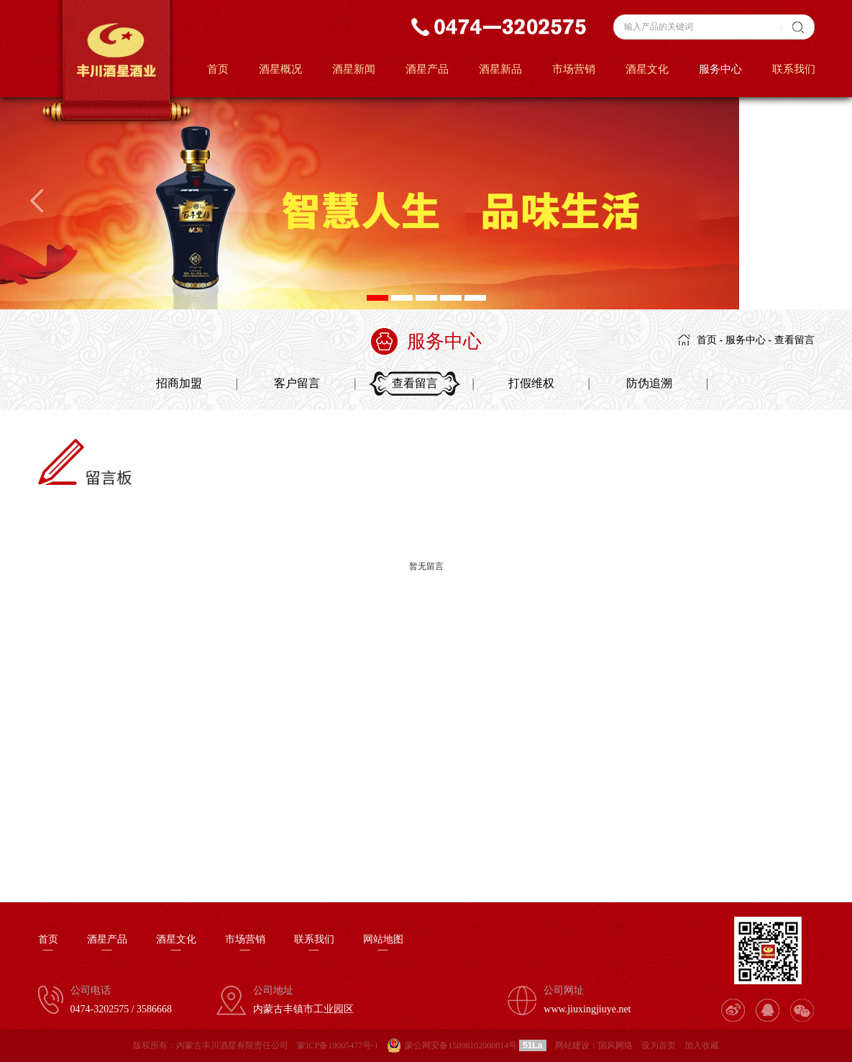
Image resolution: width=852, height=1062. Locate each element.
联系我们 (793, 69)
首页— (48, 945)
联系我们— (314, 945)
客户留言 (297, 383)
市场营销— (245, 945)
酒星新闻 (353, 69)
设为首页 (658, 1045)
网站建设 (572, 1045)
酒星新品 (500, 69)
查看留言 (794, 340)
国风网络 (615, 1045)
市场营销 (573, 69)
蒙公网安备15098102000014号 (461, 1045)
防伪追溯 (649, 383)
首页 (218, 69)
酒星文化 (647, 69)
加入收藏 (701, 1045)
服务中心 (720, 69)
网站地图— (383, 945)
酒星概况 (280, 69)
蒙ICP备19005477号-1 (337, 1045)
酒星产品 (427, 69)
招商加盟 (179, 383)
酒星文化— (176, 945)
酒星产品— (107, 945)
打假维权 (531, 383)
